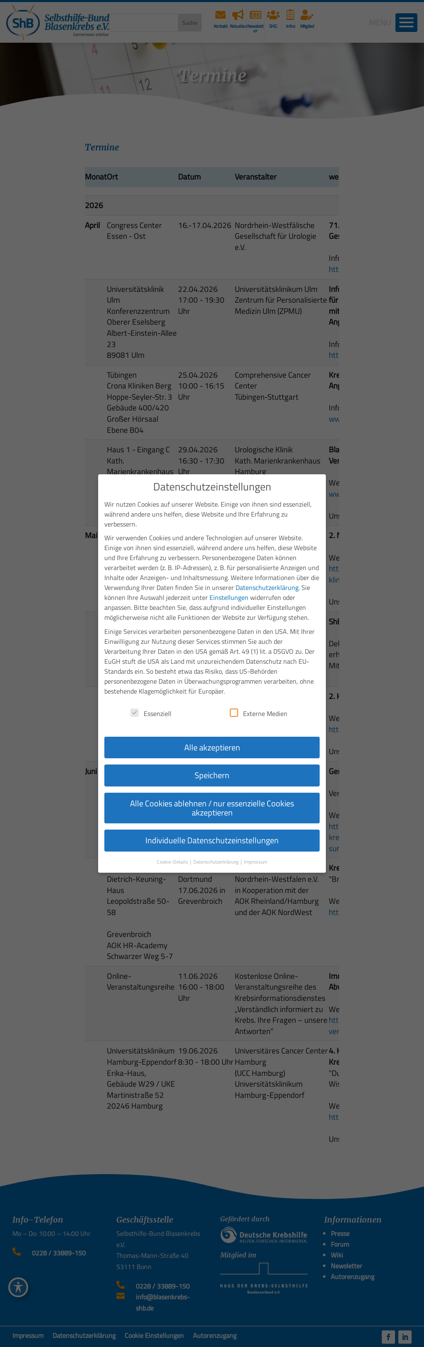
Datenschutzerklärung (267, 587)
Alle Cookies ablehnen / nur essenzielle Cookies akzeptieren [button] (212, 808)
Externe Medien (258, 713)
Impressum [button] (255, 862)
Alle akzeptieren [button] (212, 747)
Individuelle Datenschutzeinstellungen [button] (212, 840)
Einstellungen (229, 597)
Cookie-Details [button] (173, 862)
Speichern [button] (212, 775)
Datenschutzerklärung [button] (216, 862)
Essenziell (150, 713)
